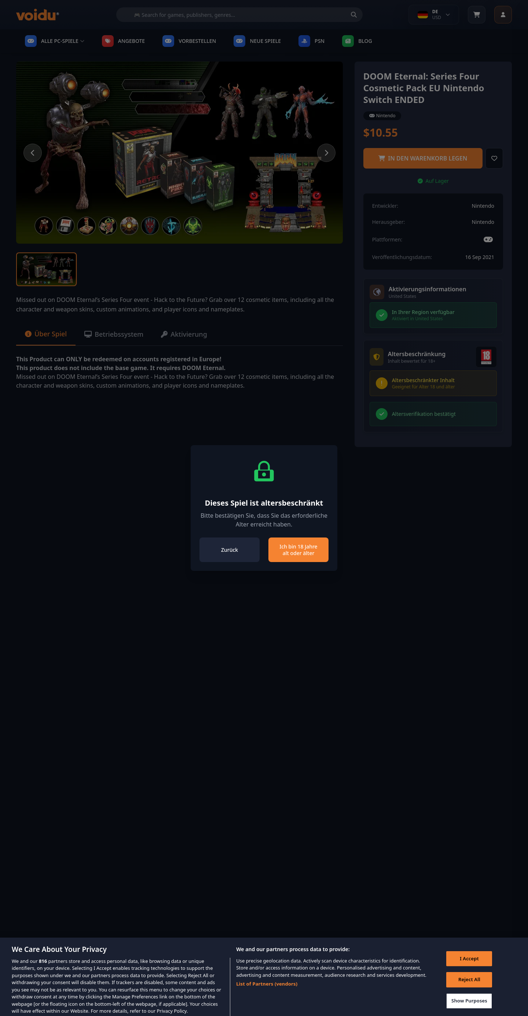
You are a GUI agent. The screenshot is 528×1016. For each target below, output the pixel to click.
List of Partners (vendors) (266, 989)
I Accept (469, 964)
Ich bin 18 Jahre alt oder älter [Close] (298, 550)
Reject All (469, 985)
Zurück (229, 549)
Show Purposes (469, 1006)
